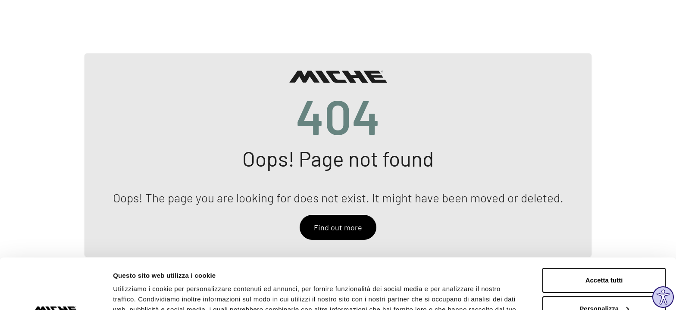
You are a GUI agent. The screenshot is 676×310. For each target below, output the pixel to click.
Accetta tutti (604, 229)
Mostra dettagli (136, 293)
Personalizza (604, 257)
